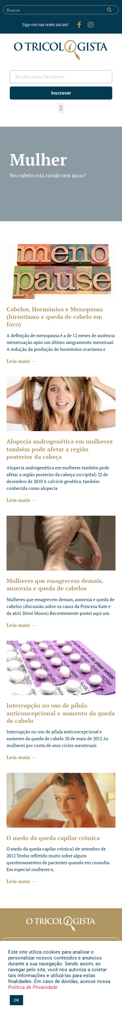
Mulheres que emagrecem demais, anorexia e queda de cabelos (55, 584)
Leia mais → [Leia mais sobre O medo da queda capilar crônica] (21, 881)
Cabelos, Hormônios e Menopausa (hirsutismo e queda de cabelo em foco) (55, 316)
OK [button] (16, 1000)
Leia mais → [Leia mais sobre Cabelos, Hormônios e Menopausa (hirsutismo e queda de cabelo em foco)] (21, 361)
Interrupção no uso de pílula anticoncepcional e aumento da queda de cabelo (61, 713)
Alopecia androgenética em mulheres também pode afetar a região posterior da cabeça (60, 449)
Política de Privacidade (33, 987)
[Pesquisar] (109, 10)
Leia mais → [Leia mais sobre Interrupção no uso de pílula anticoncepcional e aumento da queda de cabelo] (21, 757)
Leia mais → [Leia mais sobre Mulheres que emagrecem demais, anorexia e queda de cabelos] (21, 625)
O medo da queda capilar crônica (53, 838)
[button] (61, 108)
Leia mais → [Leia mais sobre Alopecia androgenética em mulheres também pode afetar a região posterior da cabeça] (21, 500)
